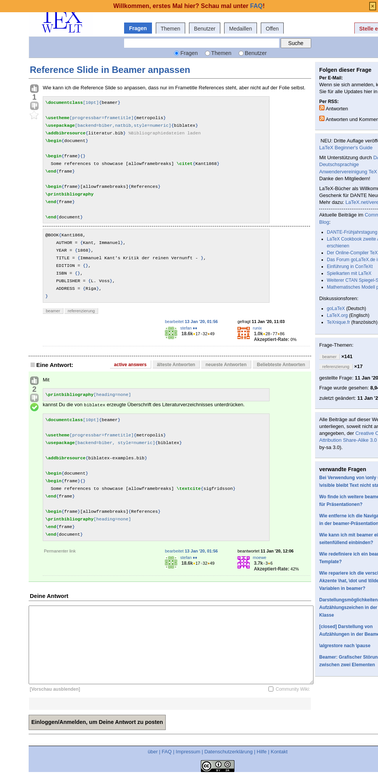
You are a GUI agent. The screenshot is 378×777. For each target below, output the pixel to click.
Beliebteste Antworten (281, 364)
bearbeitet (191, 321)
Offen (272, 29)
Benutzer (204, 29)
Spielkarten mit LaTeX (349, 273)
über (153, 751)
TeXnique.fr (338, 322)
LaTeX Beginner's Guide (346, 147)
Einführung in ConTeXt (350, 266)
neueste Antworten (226, 364)
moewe (259, 557)
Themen (170, 29)
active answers (130, 364)
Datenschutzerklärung (228, 751)
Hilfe (262, 751)
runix (257, 328)
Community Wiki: (293, 689)
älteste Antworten (176, 364)
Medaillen (240, 29)
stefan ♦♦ (188, 328)
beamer (53, 311)
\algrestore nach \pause (344, 645)
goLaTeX (336, 308)
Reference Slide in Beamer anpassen (110, 70)
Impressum (188, 751)
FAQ (167, 751)
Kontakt (279, 751)
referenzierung (81, 311)
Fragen (138, 28)
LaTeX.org (337, 315)
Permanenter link (60, 551)
